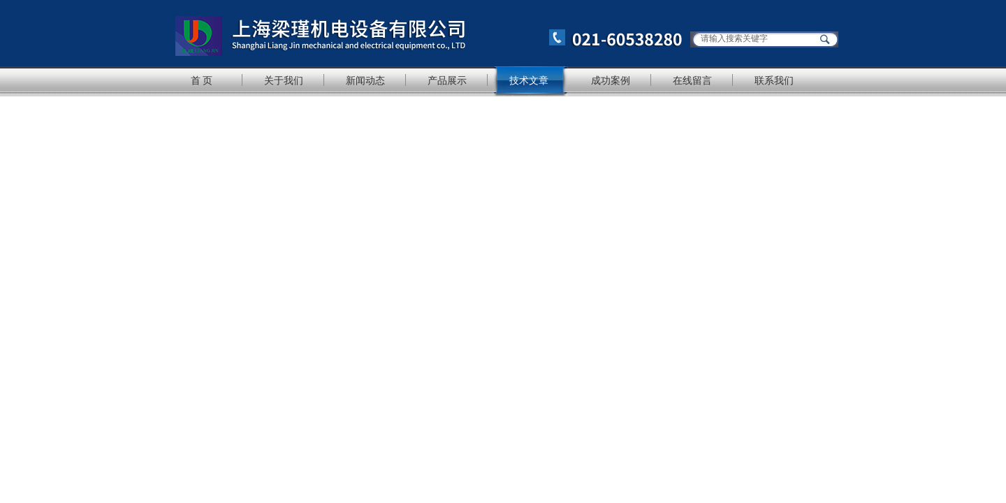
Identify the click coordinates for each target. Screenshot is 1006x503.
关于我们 (283, 80)
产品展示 (447, 80)
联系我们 (774, 80)
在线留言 (692, 80)
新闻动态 (365, 80)
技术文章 (528, 80)
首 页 (202, 80)
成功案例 (610, 80)
